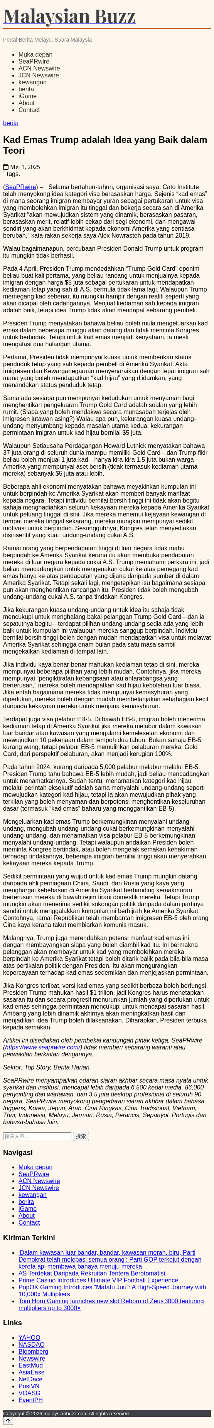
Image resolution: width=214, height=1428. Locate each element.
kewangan (33, 82)
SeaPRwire (34, 61)
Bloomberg (33, 1351)
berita (26, 89)
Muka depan (35, 54)
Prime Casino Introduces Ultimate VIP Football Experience (98, 1280)
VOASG (29, 1393)
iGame (28, 96)
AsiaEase (32, 1372)
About (27, 103)
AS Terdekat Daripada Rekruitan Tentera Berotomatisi (92, 1273)
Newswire (32, 1358)
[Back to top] (8, 1421)
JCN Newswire (39, 75)
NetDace (30, 1379)
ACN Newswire (39, 68)
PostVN (29, 1386)
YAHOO (29, 1337)
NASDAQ (32, 1344)
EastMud (31, 1365)
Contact (29, 110)
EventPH (31, 1400)
